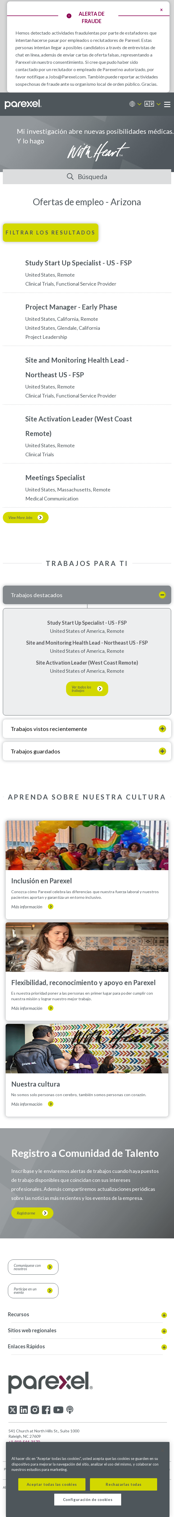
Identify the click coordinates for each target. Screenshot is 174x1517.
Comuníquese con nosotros (27, 1267)
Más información (26, 906)
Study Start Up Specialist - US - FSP (87, 623)
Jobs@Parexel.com (67, 76)
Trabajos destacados (36, 595)
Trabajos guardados (35, 751)
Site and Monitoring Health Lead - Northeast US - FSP (87, 643)
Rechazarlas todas (123, 1484)
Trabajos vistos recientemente (49, 728)
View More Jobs (20, 517)
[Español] (152, 104)
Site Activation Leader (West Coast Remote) (87, 663)
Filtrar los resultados (51, 232)
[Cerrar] (162, 1450)
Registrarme (26, 1213)
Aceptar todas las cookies (52, 1484)
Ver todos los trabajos (81, 689)
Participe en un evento (25, 1291)
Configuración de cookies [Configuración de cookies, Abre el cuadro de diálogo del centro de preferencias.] (88, 1499)
